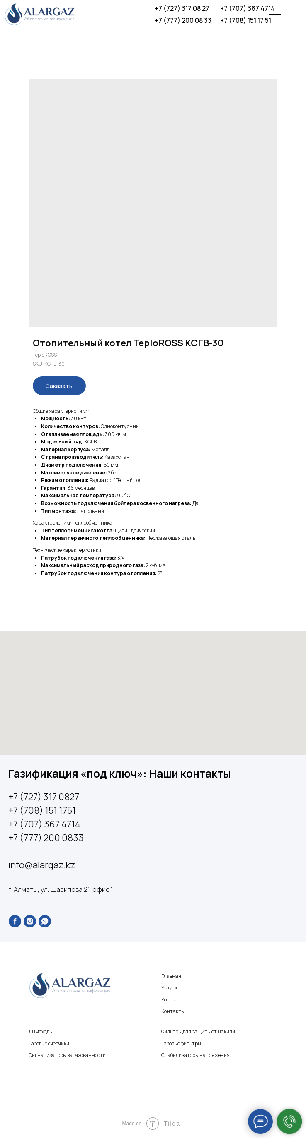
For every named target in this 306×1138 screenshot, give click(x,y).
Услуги (169, 987)
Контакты (173, 1011)
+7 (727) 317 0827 (43, 797)
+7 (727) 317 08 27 (182, 8)
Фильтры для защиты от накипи (198, 1031)
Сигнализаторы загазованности (67, 1055)
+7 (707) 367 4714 (247, 8)
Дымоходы (41, 1031)
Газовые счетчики (49, 1043)
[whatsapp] (45, 921)
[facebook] (15, 921)
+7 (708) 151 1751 (42, 810)
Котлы (168, 999)
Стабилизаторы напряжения (195, 1055)
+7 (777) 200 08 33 (183, 20)
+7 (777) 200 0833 (46, 837)
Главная (171, 976)
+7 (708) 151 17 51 (245, 20)
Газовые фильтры (181, 1043)
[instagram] (30, 921)
